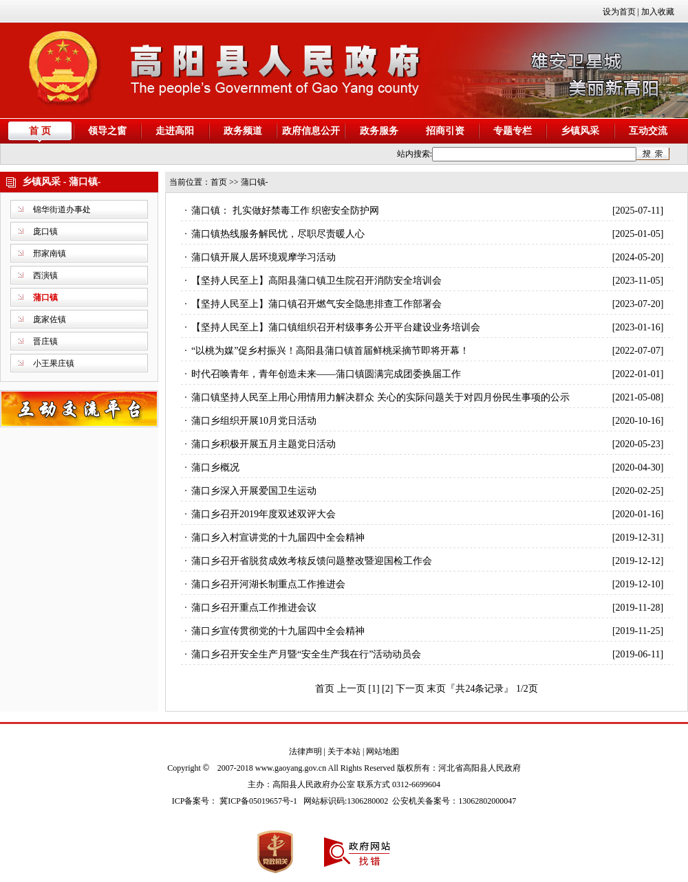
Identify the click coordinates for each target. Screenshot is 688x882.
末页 (436, 688)
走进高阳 (174, 131)
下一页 (410, 688)
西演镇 (45, 275)
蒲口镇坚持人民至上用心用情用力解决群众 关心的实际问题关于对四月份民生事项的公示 (380, 397)
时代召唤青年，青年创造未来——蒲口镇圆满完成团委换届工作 (326, 374)
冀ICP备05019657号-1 (258, 801)
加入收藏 (657, 11)
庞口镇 (45, 231)
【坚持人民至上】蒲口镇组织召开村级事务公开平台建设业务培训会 (335, 327)
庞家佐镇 (49, 319)
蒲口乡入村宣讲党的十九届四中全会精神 (278, 537)
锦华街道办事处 (62, 209)
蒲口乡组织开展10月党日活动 (253, 421)
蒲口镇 (45, 297)
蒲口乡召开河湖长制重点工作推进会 (268, 584)
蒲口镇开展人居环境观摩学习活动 (263, 257)
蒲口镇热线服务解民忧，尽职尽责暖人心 (278, 234)
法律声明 (305, 751)
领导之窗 (107, 131)
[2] (387, 688)
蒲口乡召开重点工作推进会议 (253, 607)
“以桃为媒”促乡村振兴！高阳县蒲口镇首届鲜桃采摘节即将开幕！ (330, 351)
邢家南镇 (49, 253)
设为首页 (619, 11)
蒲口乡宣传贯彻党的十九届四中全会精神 (278, 631)
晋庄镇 (45, 341)
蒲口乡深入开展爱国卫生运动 (253, 491)
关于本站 (344, 751)
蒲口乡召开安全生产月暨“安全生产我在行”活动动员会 (306, 654)
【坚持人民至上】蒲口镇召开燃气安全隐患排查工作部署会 (316, 304)
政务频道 (243, 131)
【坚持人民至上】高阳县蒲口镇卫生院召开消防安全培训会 (316, 280)
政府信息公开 (311, 131)
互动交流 (648, 131)
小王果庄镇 (53, 363)
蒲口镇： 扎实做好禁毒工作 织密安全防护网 (285, 210)
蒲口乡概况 (215, 467)
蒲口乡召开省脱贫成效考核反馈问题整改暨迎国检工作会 (311, 561)
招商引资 (445, 131)
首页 (219, 182)
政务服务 (379, 131)
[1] (373, 688)
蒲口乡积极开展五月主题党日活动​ (263, 444)
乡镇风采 (580, 131)
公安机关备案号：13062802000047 (454, 801)
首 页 (40, 131)
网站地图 (382, 751)
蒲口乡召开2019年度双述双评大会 (263, 514)
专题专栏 (512, 131)
